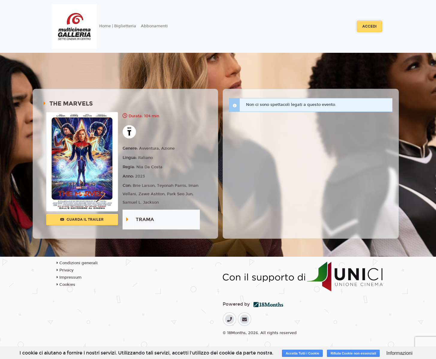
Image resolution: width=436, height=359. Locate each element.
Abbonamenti (154, 26)
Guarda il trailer (82, 219)
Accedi (369, 26)
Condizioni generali (77, 263)
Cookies (66, 284)
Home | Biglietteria (117, 26)
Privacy (65, 270)
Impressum (69, 277)
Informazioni (399, 353)
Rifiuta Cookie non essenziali (353, 353)
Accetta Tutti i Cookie (302, 353)
